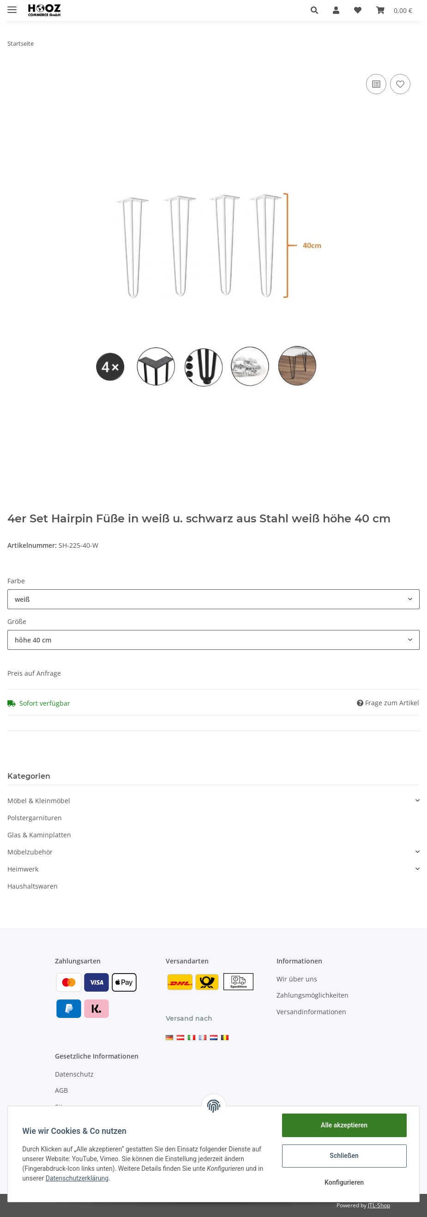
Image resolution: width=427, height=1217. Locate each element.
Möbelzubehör (30, 852)
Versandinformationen (311, 1011)
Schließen (344, 1155)
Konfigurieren (343, 1182)
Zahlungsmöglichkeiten (313, 995)
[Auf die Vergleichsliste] (376, 84)
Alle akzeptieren (343, 1125)
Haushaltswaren (32, 886)
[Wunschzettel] (358, 10)
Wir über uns (297, 979)
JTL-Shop (379, 1205)
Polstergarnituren (34, 817)
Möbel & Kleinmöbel (38, 800)
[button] (314, 10)
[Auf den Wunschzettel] (400, 84)
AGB (61, 1090)
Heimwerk (22, 869)
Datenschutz (74, 1074)
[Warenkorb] (394, 10)
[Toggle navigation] (12, 6)
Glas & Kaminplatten (39, 834)
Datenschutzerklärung (77, 1178)
